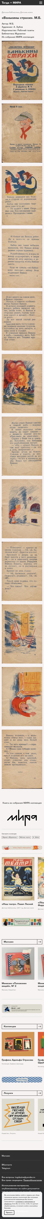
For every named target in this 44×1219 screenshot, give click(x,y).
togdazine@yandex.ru (25, 1177)
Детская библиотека (10, 12)
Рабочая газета (25, 837)
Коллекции (5, 1064)
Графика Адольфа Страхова (17, 1059)
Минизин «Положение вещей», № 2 (14, 985)
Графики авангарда (16, 1064)
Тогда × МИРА (11, 2)
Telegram (6, 1168)
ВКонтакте (7, 1164)
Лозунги (12, 1133)
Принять (9, 1212)
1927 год (20, 908)
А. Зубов (36, 837)
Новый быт (12, 990)
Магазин (5, 990)
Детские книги (26, 12)
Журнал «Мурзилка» (9, 837)
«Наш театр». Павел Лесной (17, 904)
